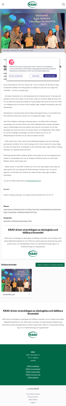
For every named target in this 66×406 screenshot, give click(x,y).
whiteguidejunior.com (34, 181)
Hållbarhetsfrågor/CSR (25, 212)
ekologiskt (7, 221)
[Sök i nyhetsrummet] (63, 4)
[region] (33, 69)
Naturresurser (8, 209)
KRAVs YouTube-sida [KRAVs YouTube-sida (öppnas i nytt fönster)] (33, 375)
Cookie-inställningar (15, 76)
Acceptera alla (50, 76)
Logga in (33, 402)
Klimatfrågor (12, 212)
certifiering (14, 221)
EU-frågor (28, 209)
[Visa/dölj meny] (3, 4)
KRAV (30, 221)
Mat (37, 209)
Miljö (35, 212)
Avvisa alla (35, 76)
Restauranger (23, 221)
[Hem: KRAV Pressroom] (32, 4)
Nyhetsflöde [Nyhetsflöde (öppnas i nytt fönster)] (33, 400)
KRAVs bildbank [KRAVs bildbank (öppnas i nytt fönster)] (33, 377)
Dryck (34, 209)
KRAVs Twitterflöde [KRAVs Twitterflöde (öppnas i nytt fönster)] (33, 372)
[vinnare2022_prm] (16, 280)
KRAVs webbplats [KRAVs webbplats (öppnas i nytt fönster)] (33, 366)
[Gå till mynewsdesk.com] (33, 388)
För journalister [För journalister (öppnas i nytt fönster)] (33, 397)
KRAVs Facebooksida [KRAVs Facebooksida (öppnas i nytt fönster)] (33, 369)
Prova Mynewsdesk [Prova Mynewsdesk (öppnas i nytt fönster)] (33, 394)
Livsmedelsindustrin (46, 209)
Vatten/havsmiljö (19, 209)
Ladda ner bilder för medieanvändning (50, 265)
